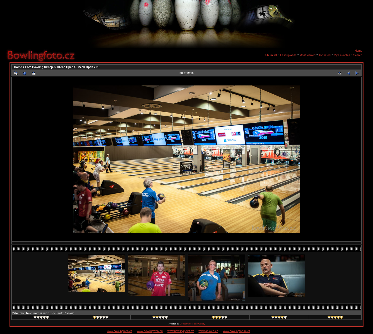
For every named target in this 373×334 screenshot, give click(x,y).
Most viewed (307, 55)
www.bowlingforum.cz (236, 331)
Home (358, 50)
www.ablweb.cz (208, 331)
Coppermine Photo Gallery (192, 324)
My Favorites (342, 55)
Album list (271, 55)
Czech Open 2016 (88, 67)
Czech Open (65, 67)
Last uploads (288, 55)
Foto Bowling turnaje (39, 67)
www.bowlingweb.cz (119, 331)
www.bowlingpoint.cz (180, 331)
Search (357, 55)
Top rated (325, 55)
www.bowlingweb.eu (150, 331)
